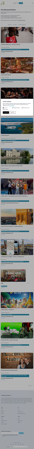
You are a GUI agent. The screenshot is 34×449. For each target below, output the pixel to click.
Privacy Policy (11, 105)
